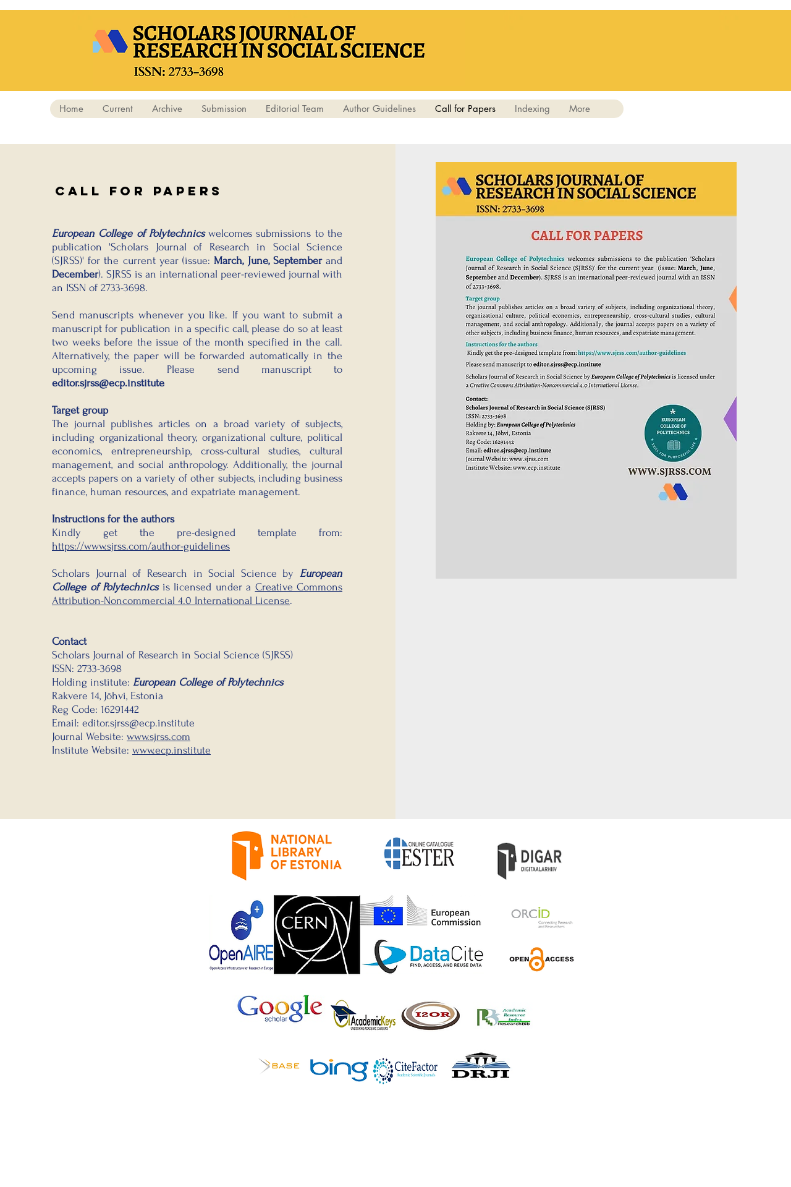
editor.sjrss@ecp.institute (108, 383)
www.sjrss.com (158, 736)
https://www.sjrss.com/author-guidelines (141, 546)
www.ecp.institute (171, 750)
